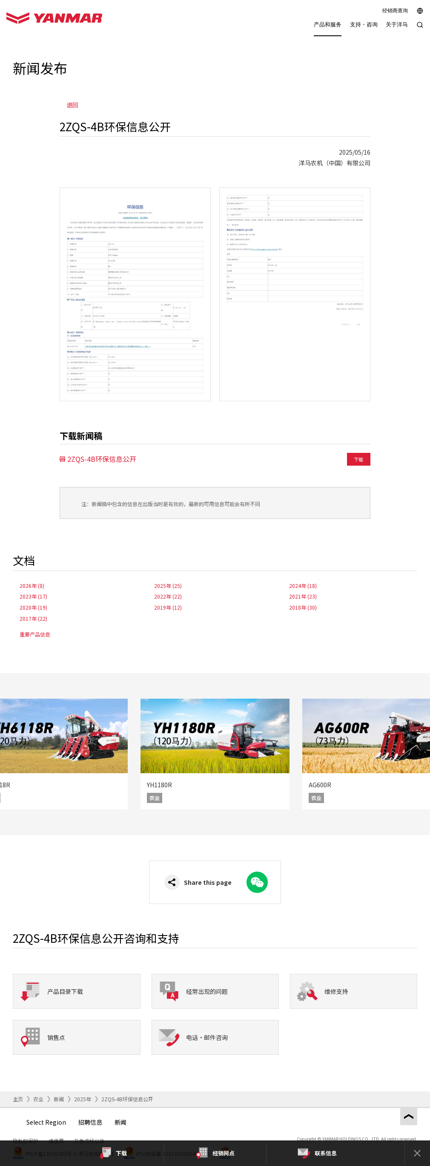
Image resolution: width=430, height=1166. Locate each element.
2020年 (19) (33, 607)
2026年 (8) (32, 585)
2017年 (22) (33, 618)
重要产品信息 (35, 634)
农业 (38, 1099)
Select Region (46, 1122)
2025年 (82, 1099)
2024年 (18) (303, 585)
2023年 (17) (33, 596)
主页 (18, 1099)
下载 (358, 459)
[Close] (417, 1153)
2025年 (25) (168, 585)
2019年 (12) (168, 607)
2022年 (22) (168, 596)
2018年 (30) (303, 607)
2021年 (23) (303, 596)
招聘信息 (90, 1122)
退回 (72, 105)
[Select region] (420, 11)
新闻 (59, 1099)
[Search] (420, 29)
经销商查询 (395, 11)
